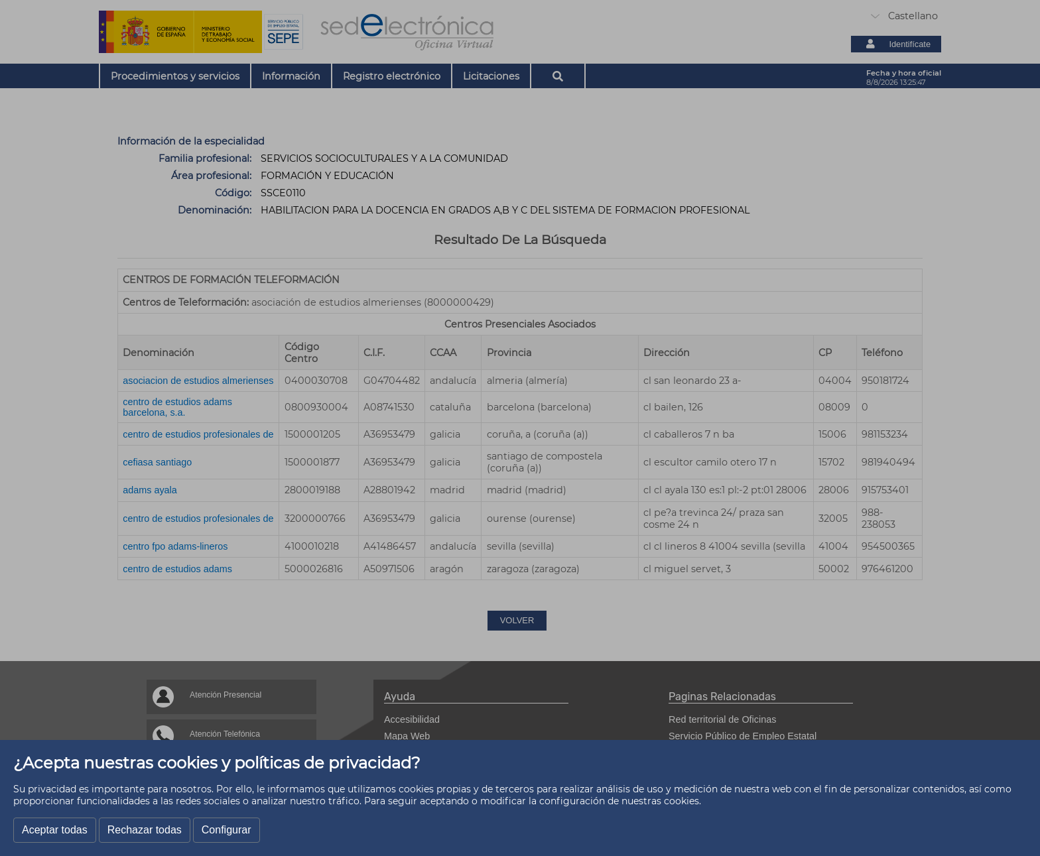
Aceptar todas (55, 829)
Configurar (226, 829)
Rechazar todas (144, 829)
